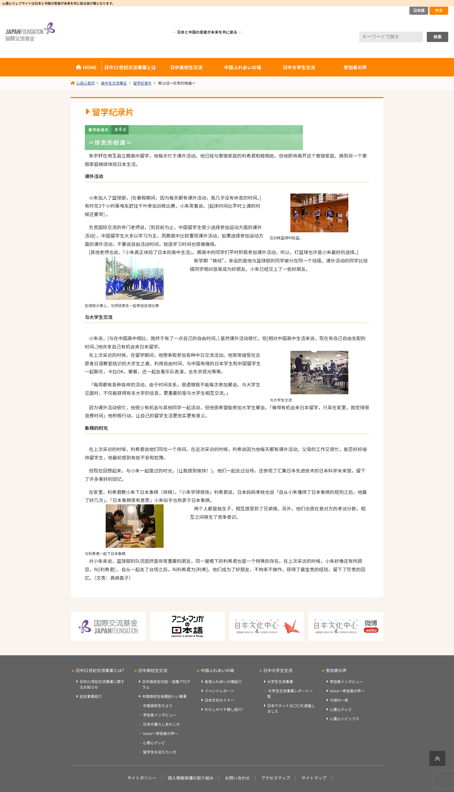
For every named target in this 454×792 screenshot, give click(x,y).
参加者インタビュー (159, 715)
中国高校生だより (158, 705)
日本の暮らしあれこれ (161, 724)
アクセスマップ (275, 778)
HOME (90, 67)
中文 (438, 10)
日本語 (418, 10)
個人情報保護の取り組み (190, 778)
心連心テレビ (154, 742)
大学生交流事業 (280, 681)
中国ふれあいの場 (242, 67)
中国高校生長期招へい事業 (164, 696)
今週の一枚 (339, 700)
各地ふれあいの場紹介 (223, 681)
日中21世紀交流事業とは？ (101, 670)
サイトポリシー (142, 778)
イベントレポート (219, 691)
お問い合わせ (237, 778)
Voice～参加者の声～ (160, 733)
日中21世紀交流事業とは (130, 67)
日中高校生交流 (186, 67)
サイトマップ (313, 778)
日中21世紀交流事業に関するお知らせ (102, 684)
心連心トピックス (344, 718)
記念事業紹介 (91, 696)
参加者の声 (355, 67)
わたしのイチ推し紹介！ (225, 709)
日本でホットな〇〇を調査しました (291, 708)
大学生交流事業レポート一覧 (289, 693)
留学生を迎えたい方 (159, 752)
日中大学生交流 (299, 67)
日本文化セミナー (219, 700)
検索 (437, 36)
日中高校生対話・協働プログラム (166, 684)
